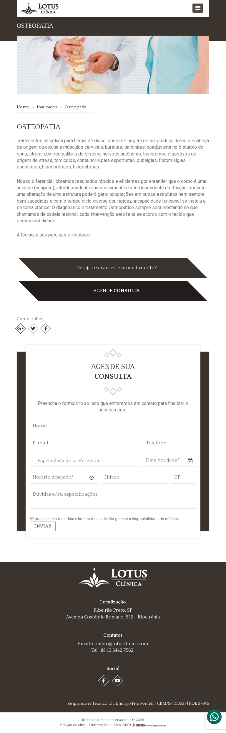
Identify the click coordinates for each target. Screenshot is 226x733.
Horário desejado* (53, 477)
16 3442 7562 (117, 650)
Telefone (156, 443)
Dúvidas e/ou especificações (65, 494)
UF (177, 477)
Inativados (47, 107)
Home (23, 107)
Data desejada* (163, 460)
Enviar (42, 526)
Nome (40, 425)
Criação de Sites (73, 725)
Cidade (111, 477)
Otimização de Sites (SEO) (110, 725)
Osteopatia (76, 107)
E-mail (41, 443)
